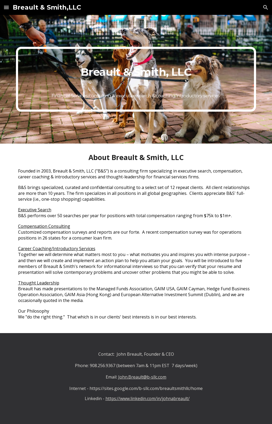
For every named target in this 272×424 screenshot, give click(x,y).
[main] (136, 79)
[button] (6, 7)
